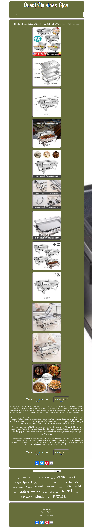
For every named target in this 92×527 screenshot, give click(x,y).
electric (45, 492)
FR (49, 518)
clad (54, 482)
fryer (37, 482)
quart (27, 481)
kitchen (61, 483)
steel (66, 491)
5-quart (29, 487)
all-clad (73, 477)
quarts (61, 487)
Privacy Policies (46, 512)
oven (47, 478)
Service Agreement (46, 515)
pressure (51, 486)
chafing (24, 491)
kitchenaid (73, 486)
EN (45, 518)
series (15, 492)
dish (77, 482)
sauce (53, 478)
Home (47, 506)
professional (46, 483)
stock (39, 496)
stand (39, 486)
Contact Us (47, 509)
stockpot (54, 492)
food (24, 478)
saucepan (18, 483)
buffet (68, 482)
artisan (71, 498)
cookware (27, 496)
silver (21, 487)
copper (15, 487)
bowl (48, 497)
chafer (77, 492)
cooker (62, 477)
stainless (60, 496)
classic (40, 477)
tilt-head (31, 478)
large (18, 478)
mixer (35, 491)
